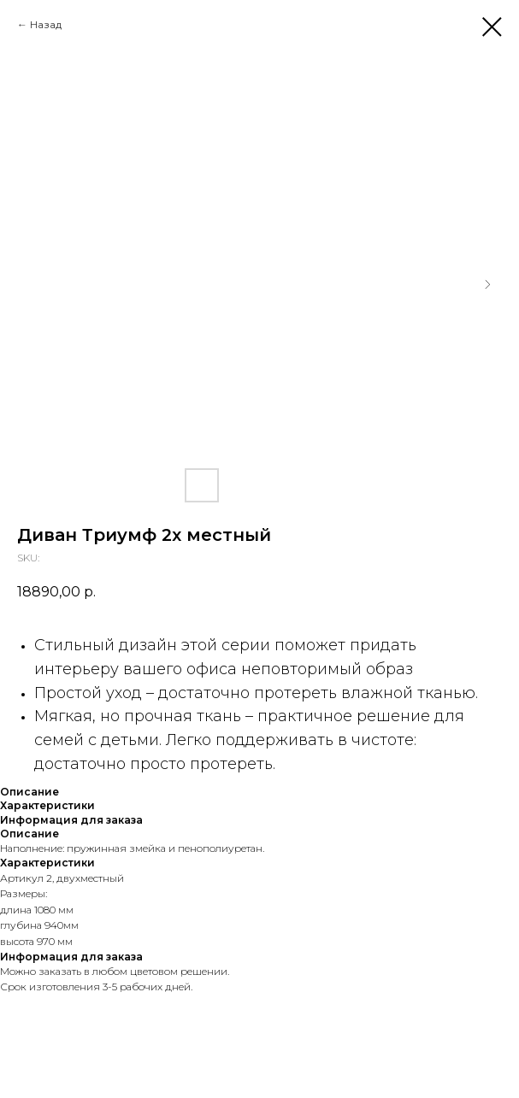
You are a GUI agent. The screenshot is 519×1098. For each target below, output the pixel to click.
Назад (46, 24)
